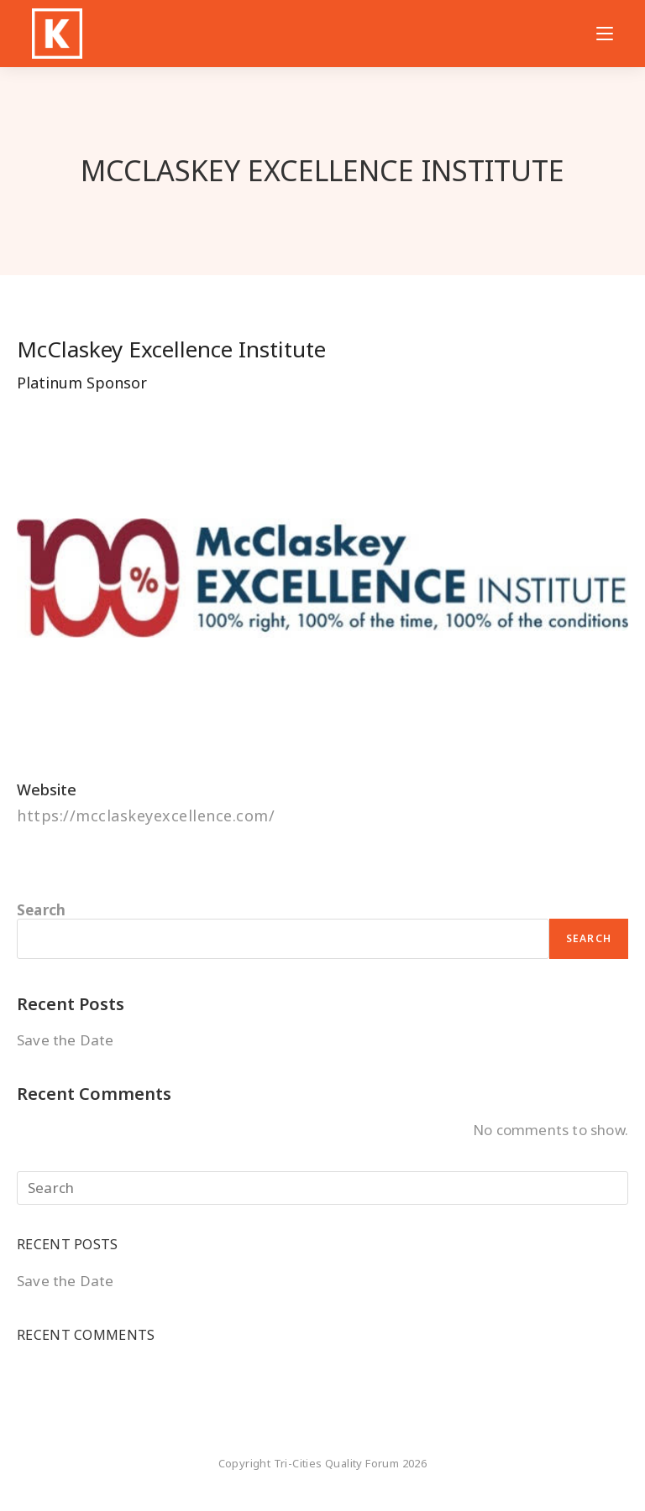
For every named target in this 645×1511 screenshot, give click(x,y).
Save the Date (65, 1040)
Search (41, 910)
